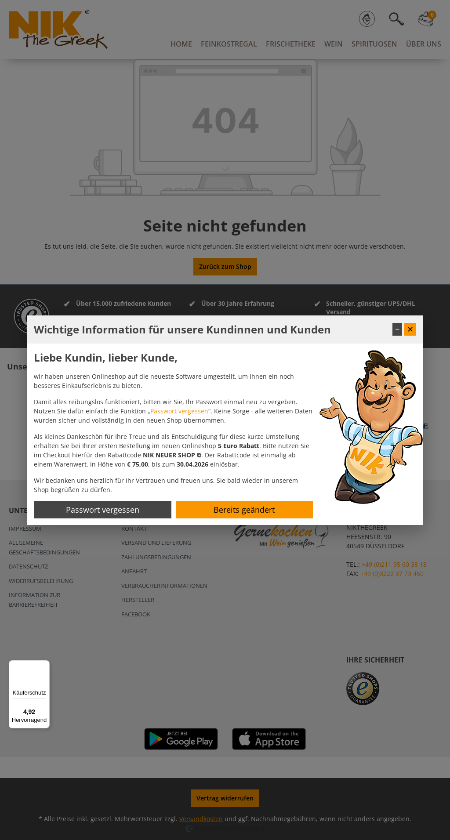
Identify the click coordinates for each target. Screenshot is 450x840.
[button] (172, 455)
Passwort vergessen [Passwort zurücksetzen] (102, 509)
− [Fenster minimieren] (397, 329)
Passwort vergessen (179, 411)
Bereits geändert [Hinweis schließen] (244, 509)
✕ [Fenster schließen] (410, 329)
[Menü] (44, 665)
